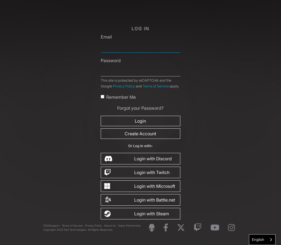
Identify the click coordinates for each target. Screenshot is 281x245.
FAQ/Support (51, 225)
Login (140, 121)
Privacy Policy (124, 86)
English (258, 239)
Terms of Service (156, 86)
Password (111, 60)
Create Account (140, 133)
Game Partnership (129, 225)
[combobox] (262, 239)
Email (106, 37)
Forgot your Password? (140, 108)
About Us (110, 225)
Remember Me (121, 97)
